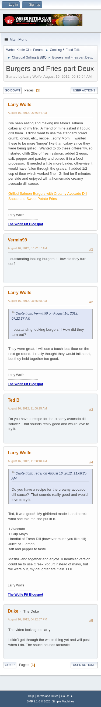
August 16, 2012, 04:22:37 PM (27, 619)
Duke (13, 611)
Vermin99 (17, 240)
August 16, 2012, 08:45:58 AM (27, 300)
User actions (84, 90)
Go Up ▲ (67, 696)
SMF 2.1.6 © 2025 (38, 701)
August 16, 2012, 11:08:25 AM (27, 408)
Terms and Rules (47, 696)
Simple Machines (63, 701)
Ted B (13, 400)
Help (31, 696)
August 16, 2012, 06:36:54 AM (27, 112)
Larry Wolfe (20, 104)
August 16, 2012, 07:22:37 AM (27, 248)
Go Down (12, 90)
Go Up (10, 665)
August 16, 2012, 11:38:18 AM (27, 461)
